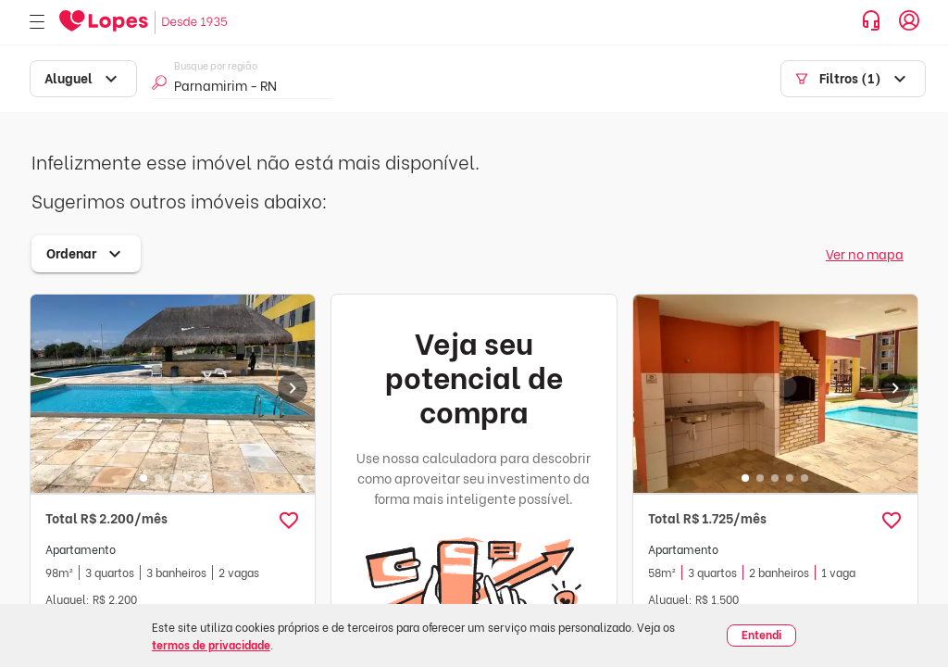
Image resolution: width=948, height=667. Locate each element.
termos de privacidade (211, 644)
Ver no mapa (865, 253)
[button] (289, 521)
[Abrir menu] (37, 22)
